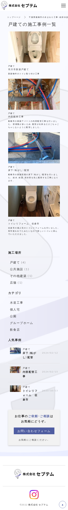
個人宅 (15, 309)
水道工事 (16, 302)
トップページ (14, 17)
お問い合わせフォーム (34, 431)
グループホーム (21, 322)
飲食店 (15, 329)
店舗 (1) (16, 282)
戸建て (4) (18, 262)
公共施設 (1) (19, 269)
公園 (13, 316)
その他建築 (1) (21, 275)
